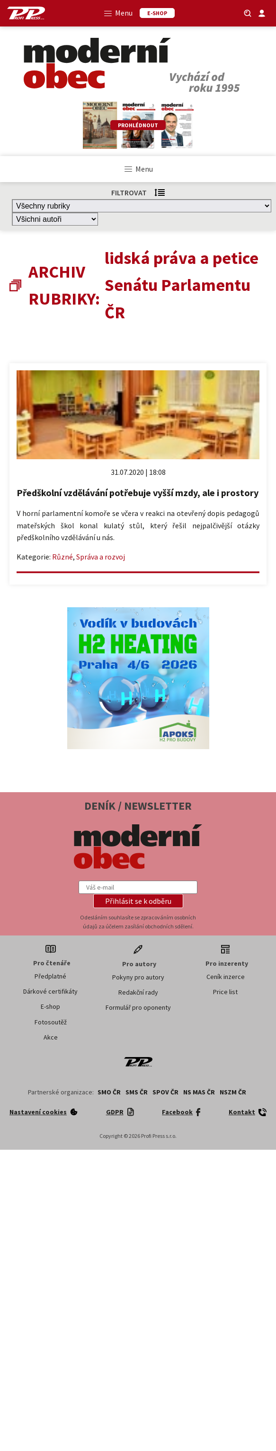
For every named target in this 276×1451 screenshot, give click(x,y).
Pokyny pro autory (138, 977)
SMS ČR (136, 1092)
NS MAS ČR (199, 1092)
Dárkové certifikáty (50, 991)
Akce (51, 1037)
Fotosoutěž (51, 1022)
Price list (225, 992)
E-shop (50, 1006)
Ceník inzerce (225, 976)
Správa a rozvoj (100, 556)
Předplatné (50, 976)
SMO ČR (109, 1092)
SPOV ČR (165, 1092)
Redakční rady (138, 992)
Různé (62, 556)
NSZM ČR (233, 1092)
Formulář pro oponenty (138, 1007)
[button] (138, 901)
